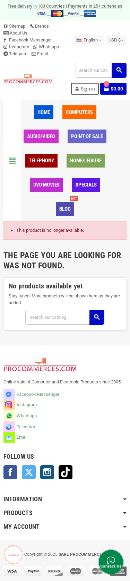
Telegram (18, 53)
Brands (39, 26)
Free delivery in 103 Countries (36, 6)
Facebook (10, 472)
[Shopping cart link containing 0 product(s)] (113, 89)
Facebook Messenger (30, 39)
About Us (15, 33)
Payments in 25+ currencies (95, 6)
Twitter (29, 472)
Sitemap (14, 26)
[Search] (101, 70)
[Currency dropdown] (116, 40)
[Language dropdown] (88, 40)
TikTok (65, 472)
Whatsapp (49, 46)
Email (42, 53)
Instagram (19, 46)
